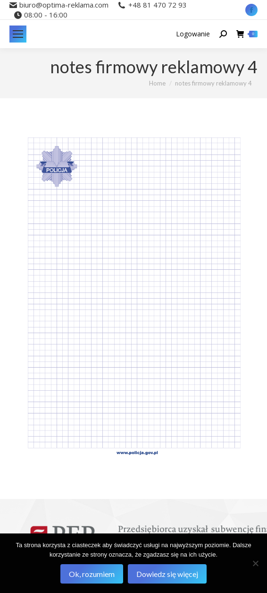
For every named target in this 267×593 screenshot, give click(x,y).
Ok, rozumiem (92, 573)
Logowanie (193, 34)
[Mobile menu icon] (17, 34)
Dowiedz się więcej (167, 573)
